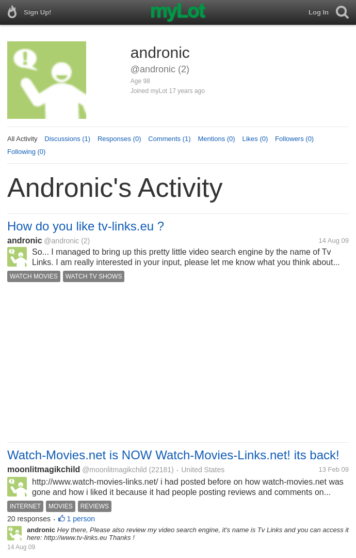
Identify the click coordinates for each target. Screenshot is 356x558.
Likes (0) (255, 139)
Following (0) (26, 152)
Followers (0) (294, 139)
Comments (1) (169, 139)
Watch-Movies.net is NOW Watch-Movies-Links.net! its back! (173, 455)
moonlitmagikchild (43, 469)
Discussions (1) (67, 139)
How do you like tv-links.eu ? (85, 226)
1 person (81, 519)
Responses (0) (119, 139)
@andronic (61, 241)
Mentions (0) (216, 139)
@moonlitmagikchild (114, 470)
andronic (24, 240)
